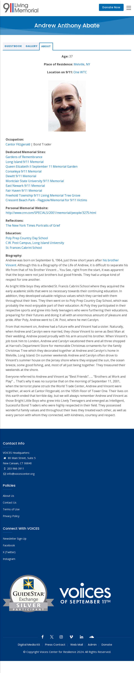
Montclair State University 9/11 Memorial (35, 181)
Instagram (9, 559)
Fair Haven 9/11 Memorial (24, 190)
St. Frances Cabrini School (24, 248)
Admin (92, 645)
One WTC (80, 72)
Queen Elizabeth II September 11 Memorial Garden (41, 166)
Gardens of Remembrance (24, 157)
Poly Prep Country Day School (27, 238)
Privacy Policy (11, 516)
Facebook (9, 545)
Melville (79, 64)
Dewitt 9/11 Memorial (21, 176)
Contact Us (9, 502)
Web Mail (76, 645)
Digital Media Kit (29, 645)
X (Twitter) (9, 552)
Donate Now (111, 7)
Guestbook (13, 46)
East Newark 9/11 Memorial (25, 186)
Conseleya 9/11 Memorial (23, 171)
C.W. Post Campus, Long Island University (35, 243)
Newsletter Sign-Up (14, 538)
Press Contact (55, 645)
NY (88, 64)
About (46, 46)
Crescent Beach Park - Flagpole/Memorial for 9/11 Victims (46, 200)
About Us (8, 496)
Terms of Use (11, 509)
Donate (107, 645)
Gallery (32, 46)
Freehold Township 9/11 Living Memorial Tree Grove (43, 195)
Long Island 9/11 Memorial (25, 162)
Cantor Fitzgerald (18, 144)
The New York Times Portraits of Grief (33, 225)
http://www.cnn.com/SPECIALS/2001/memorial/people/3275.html (51, 213)
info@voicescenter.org (18, 474)
